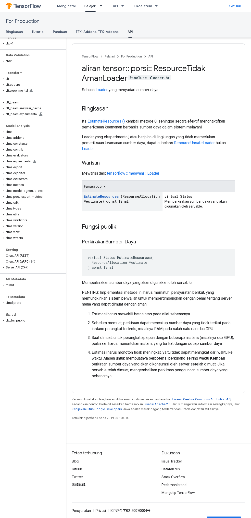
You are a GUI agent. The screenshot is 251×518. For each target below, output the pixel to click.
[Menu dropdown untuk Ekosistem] (158, 6)
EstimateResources (101, 196)
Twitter (77, 477)
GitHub (235, 6)
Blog (75, 461)
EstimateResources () (106, 121)
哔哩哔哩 (79, 485)
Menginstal (66, 6)
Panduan (60, 31)
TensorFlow (90, 56)
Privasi (101, 511)
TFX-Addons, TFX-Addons (97, 31)
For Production (22, 21)
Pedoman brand (174, 485)
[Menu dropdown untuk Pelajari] (102, 6)
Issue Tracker (172, 461)
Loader (102, 89)
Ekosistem (143, 6)
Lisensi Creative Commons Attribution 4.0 (201, 399)
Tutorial (38, 31)
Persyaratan (81, 511)
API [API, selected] (130, 31)
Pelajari (110, 56)
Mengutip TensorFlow (178, 493)
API (115, 6)
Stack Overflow (173, 477)
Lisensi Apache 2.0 (157, 404)
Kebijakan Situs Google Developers (97, 409)
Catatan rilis (171, 469)
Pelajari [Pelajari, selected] (90, 6)
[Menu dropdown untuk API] (124, 6)
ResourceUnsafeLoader (194, 142)
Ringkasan (14, 31)
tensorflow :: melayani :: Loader (133, 173)
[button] (32, 43)
